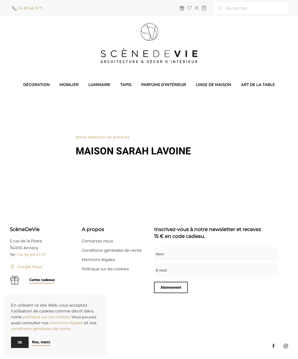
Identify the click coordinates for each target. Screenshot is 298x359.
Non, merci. (41, 342)
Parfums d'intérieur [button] (163, 84)
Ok (20, 342)
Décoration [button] (36, 84)
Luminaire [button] (99, 84)
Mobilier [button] (69, 84)
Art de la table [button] (258, 84)
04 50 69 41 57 (32, 254)
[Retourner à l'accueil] (149, 43)
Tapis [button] (125, 84)
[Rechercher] (251, 8)
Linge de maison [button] (213, 84)
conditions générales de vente (41, 328)
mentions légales (66, 323)
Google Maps (26, 266)
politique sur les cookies (46, 317)
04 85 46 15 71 (30, 8)
